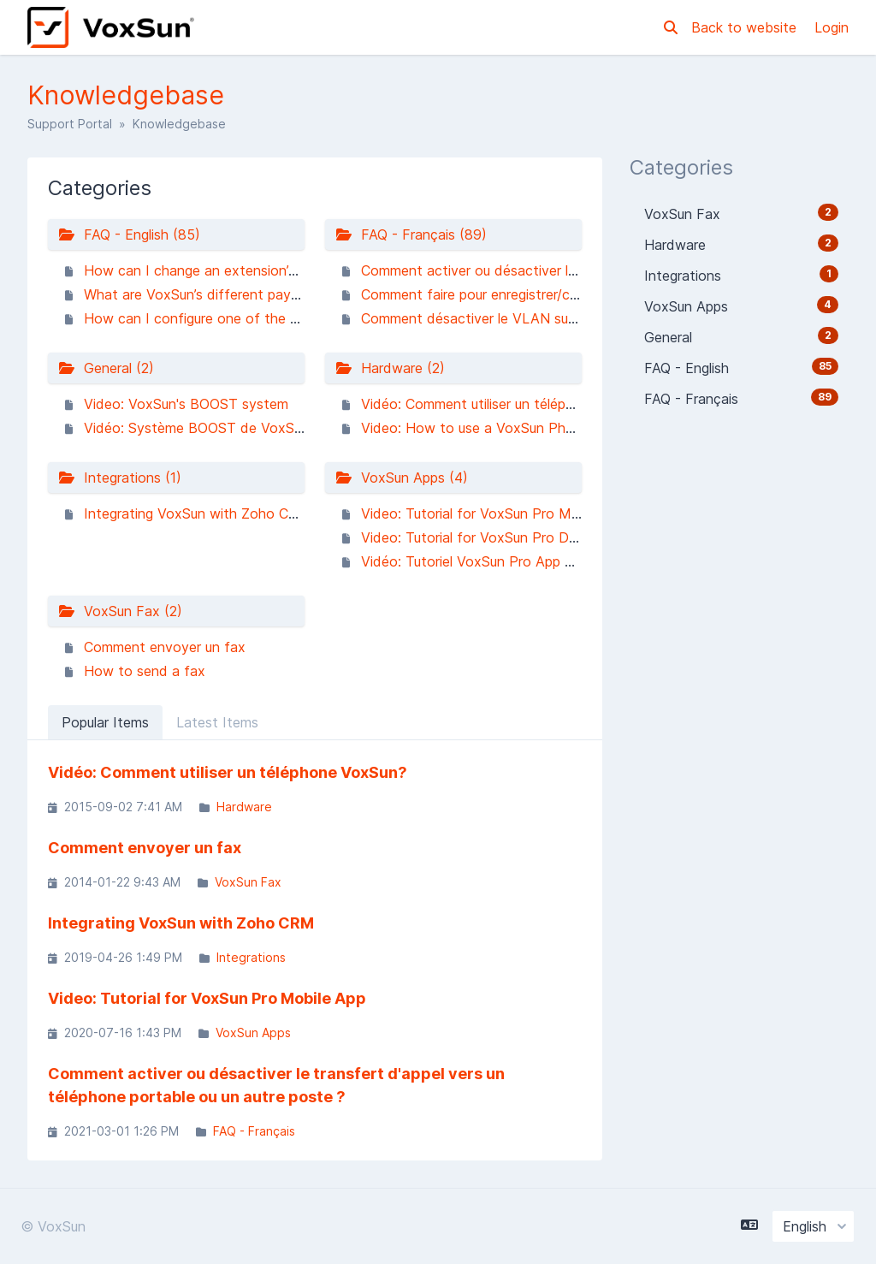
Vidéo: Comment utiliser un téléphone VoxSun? (508, 403)
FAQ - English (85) (129, 234)
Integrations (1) (119, 477)
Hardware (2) (390, 368)
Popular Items (105, 722)
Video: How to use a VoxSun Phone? (478, 427)
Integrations (251, 957)
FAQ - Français (254, 1131)
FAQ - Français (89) (411, 234)
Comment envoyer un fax (165, 647)
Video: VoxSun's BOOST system (186, 403)
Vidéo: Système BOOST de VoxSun (196, 427)
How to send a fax (144, 670)
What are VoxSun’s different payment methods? (237, 294)
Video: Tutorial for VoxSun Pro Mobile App (495, 513)
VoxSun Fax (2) (120, 611)
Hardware (244, 806)
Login (831, 27)
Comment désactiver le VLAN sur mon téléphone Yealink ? (546, 318)
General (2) (106, 368)
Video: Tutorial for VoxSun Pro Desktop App (501, 537)
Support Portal (69, 123)
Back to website (746, 27)
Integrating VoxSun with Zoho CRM (197, 513)
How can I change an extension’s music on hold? (239, 270)
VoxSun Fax (248, 882)
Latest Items (217, 722)
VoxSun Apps (253, 1032)
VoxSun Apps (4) (401, 477)
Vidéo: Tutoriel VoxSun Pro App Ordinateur (495, 561)
